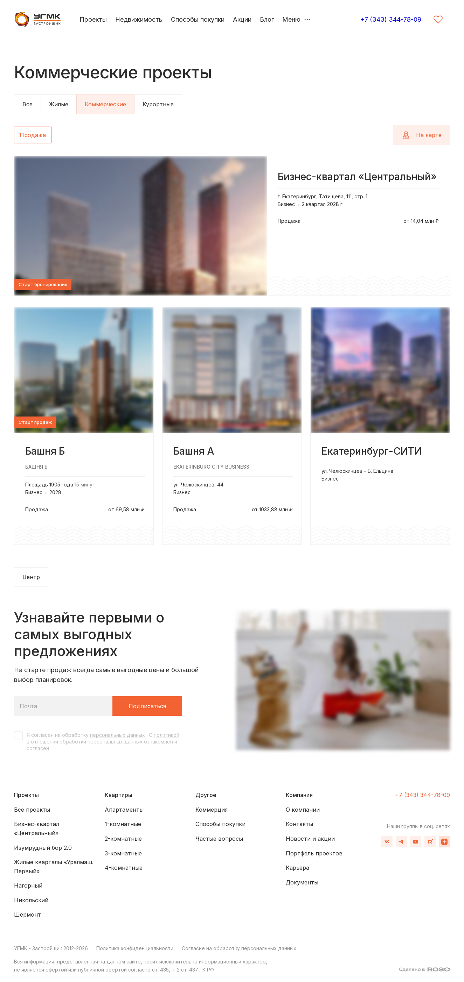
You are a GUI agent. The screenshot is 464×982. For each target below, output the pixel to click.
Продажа (33, 134)
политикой (166, 735)
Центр (31, 577)
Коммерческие (105, 104)
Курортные (158, 104)
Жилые (58, 104)
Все (27, 104)
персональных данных (117, 735)
